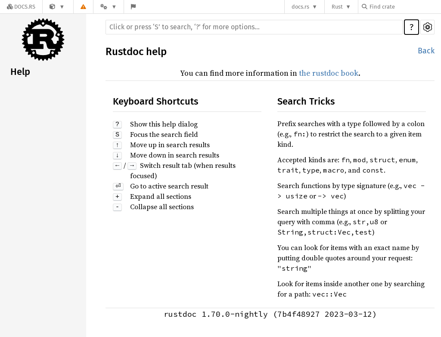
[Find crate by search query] (405, 6)
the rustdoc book (328, 73)
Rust (337, 6)
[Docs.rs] (21, 6)
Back (426, 51)
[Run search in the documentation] (254, 27)
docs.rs (300, 6)
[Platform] (108, 6)
